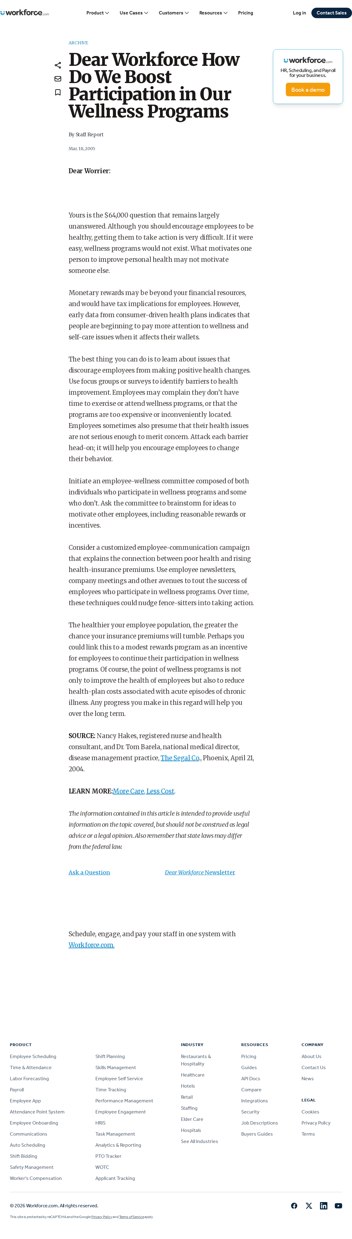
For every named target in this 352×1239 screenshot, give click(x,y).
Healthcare (193, 1075)
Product (98, 13)
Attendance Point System (37, 1112)
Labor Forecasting (29, 1078)
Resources (213, 13)
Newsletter (220, 872)
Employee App (25, 1101)
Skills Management (115, 1067)
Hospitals (191, 1130)
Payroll (17, 1090)
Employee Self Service (119, 1078)
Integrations (254, 1101)
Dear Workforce (185, 872)
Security (250, 1112)
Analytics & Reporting (118, 1145)
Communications (28, 1134)
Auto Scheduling (27, 1145)
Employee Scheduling (33, 1056)
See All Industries (199, 1141)
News (308, 1078)
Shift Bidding (23, 1156)
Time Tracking (110, 1090)
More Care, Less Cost (143, 791)
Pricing (245, 13)
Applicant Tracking (115, 1178)
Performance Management (124, 1101)
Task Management (115, 1134)
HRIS (100, 1123)
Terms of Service (131, 1217)
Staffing (189, 1108)
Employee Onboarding (34, 1123)
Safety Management (32, 1167)
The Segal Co (180, 758)
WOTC (102, 1167)
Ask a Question (89, 872)
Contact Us (314, 1067)
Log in (299, 13)
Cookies (310, 1112)
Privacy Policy (316, 1123)
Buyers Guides (257, 1134)
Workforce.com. (91, 945)
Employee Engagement (120, 1112)
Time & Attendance (31, 1067)
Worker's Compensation (36, 1178)
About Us (312, 1056)
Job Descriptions (259, 1123)
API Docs (250, 1078)
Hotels (188, 1086)
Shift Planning (110, 1056)
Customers (174, 13)
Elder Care (192, 1119)
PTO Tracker (108, 1156)
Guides (249, 1067)
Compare (251, 1090)
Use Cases (134, 13)
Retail (187, 1097)
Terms (308, 1134)
